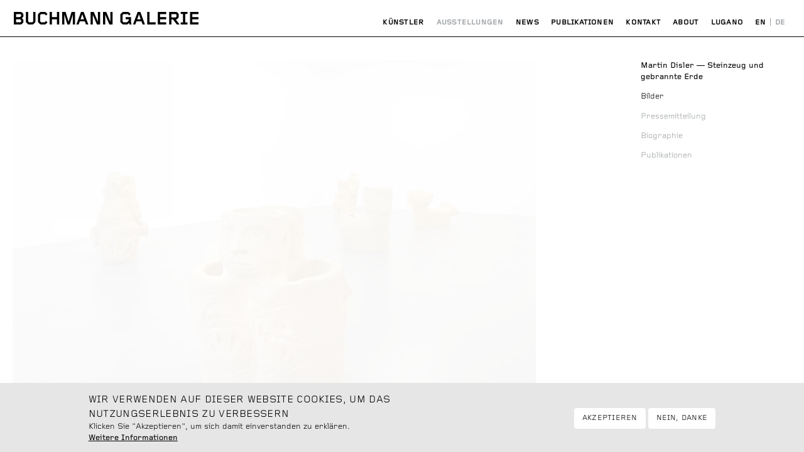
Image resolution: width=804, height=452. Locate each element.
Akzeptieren (610, 421)
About (685, 22)
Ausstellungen (470, 22)
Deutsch (780, 23)
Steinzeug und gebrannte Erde (702, 71)
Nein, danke (682, 421)
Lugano (727, 22)
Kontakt (643, 22)
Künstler (403, 22)
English (761, 23)
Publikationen (582, 22)
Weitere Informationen (133, 442)
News (527, 22)
